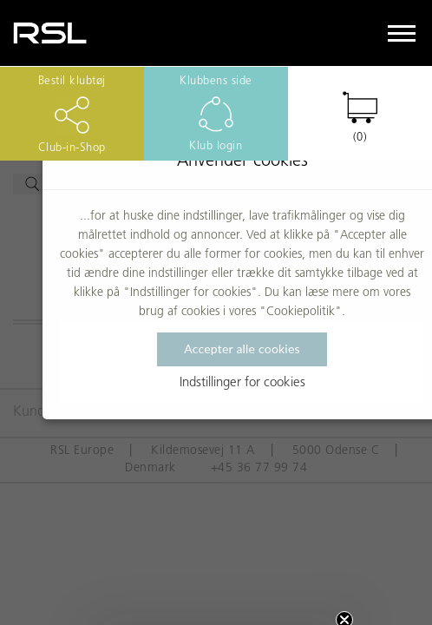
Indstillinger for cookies (242, 383)
